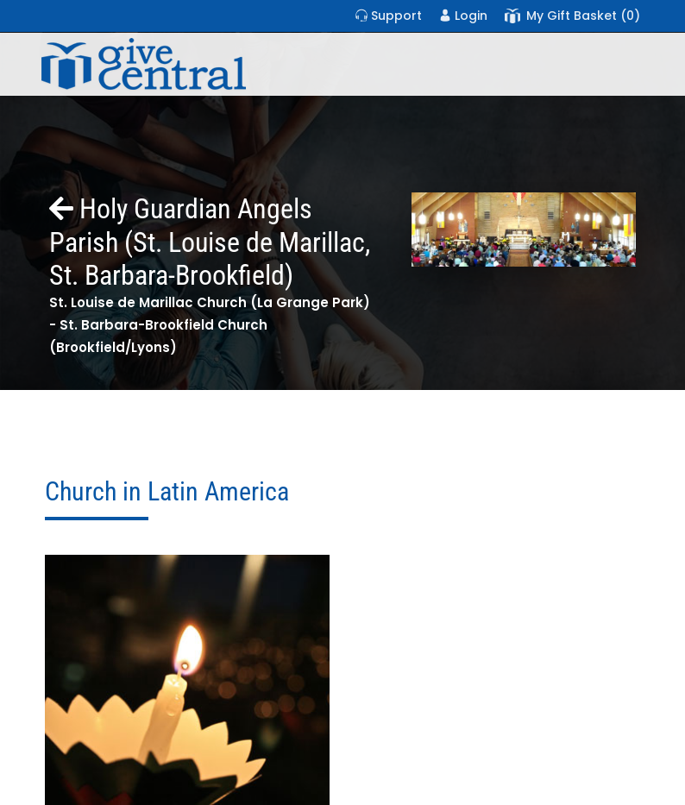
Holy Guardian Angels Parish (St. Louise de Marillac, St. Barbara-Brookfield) (209, 242)
